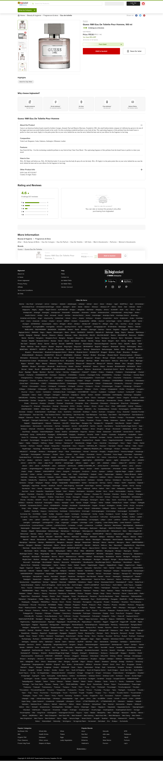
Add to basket (101, 51)
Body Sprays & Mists (32, 242)
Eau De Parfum (63, 242)
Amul (83, 731)
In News (20, 277)
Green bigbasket (23, 280)
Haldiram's (85, 743)
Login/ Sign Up (133, 3)
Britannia (85, 740)
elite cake (106, 734)
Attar (20, 242)
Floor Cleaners (23, 740)
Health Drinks (43, 734)
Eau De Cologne (49, 242)
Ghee (62, 731)
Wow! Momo (107, 740)
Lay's (126, 743)
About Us (21, 274)
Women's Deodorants (127, 242)
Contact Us (65, 277)
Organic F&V (22, 737)
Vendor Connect (67, 287)
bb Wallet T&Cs (66, 284)
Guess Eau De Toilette (33, 249)
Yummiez (85, 737)
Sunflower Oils (23, 731)
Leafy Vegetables (66, 740)
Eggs (62, 737)
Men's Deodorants (101, 242)
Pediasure (127, 734)
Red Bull (84, 734)
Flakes (62, 734)
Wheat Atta (43, 731)
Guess (85, 21)
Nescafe (106, 731)
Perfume (114, 242)
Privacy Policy (22, 284)
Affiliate (20, 287)
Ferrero (105, 743)
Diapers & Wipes (45, 743)
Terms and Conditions (25, 290)
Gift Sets (89, 242)
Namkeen (42, 737)
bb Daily (20, 294)
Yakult (126, 737)
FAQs (63, 274)
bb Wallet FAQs (66, 280)
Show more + (81, 749)
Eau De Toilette (77, 242)
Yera (104, 737)
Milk (19, 734)
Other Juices (43, 740)
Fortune (127, 740)
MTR (125, 731)
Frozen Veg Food (24, 743)
